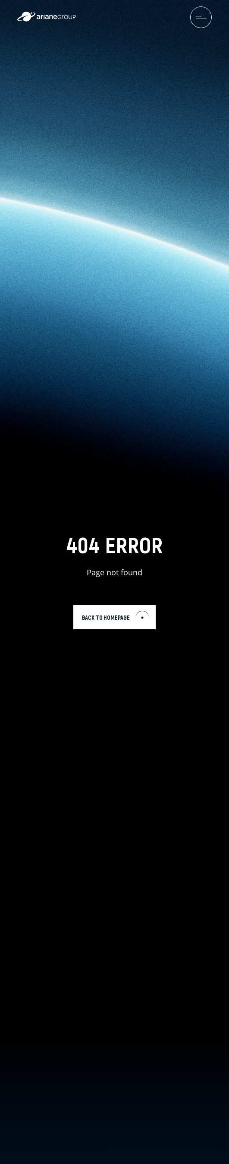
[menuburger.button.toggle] (201, 17)
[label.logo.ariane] (46, 19)
